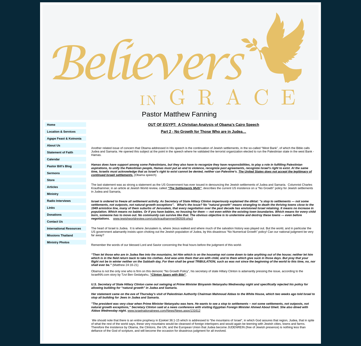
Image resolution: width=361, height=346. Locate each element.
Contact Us (55, 221)
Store (51, 180)
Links (51, 207)
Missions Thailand (60, 235)
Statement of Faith (60, 152)
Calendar (53, 159)
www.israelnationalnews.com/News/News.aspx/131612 (164, 310)
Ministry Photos (58, 242)
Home (51, 124)
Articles (52, 187)
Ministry (52, 194)
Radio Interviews (59, 201)
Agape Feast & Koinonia (64, 138)
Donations (54, 214)
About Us (53, 145)
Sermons (53, 173)
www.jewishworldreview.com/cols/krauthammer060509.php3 (153, 218)
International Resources (64, 228)
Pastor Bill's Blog (59, 166)
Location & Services (61, 131)
